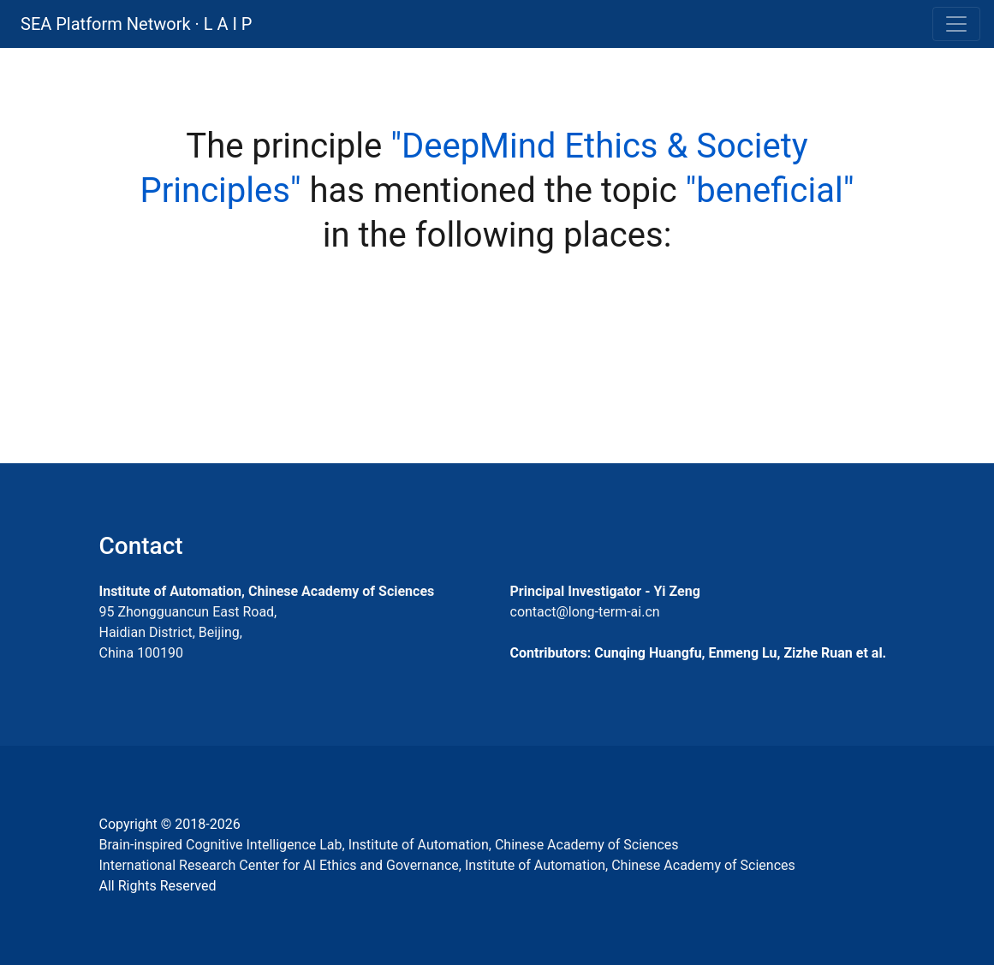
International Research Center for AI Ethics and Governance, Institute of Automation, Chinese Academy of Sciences (447, 865)
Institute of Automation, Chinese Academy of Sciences (267, 591)
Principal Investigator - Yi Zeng (605, 591)
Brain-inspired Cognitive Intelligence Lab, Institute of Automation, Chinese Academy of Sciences (389, 845)
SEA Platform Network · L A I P (136, 24)
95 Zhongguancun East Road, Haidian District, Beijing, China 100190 (188, 632)
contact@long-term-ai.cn (585, 612)
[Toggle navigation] (956, 24)
